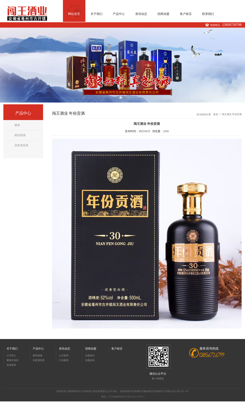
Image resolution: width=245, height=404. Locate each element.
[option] (122, 65)
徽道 (17, 125)
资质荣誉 (11, 365)
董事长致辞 (12, 360)
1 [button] (121, 97)
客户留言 (186, 14)
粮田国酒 (20, 135)
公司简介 (11, 355)
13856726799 (232, 24)
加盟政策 (90, 360)
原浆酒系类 (21, 145)
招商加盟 (163, 14)
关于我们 (96, 14)
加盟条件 (90, 355)
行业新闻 (63, 360)
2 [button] (124, 97)
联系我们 (208, 14)
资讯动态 (141, 14)
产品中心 (119, 14)
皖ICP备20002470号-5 (133, 396)
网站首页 (74, 14)
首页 (215, 114)
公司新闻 (63, 355)
